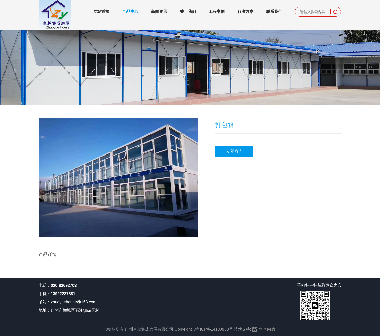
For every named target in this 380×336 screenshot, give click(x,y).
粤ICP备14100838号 (214, 329)
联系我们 (274, 11)
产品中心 (130, 11)
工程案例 (217, 11)
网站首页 (101, 11)
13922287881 (63, 294)
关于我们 (188, 11)
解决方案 (245, 11)
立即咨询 (234, 151)
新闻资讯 (159, 11)
